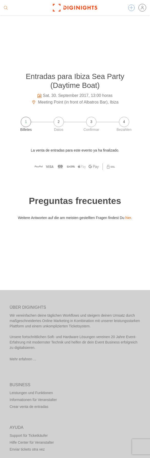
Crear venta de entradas (29, 407)
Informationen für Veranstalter (33, 400)
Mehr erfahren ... (23, 359)
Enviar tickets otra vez (27, 449)
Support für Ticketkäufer (29, 435)
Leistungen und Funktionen (31, 393)
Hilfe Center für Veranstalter (32, 442)
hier (128, 218)
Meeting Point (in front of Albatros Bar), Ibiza (75, 102)
